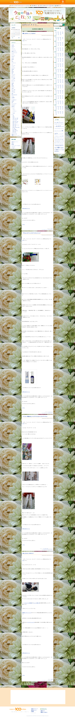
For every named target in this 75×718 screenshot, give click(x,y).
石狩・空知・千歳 (15, 119)
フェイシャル (14, 50)
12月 (56, 37)
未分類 (52, 679)
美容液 (13, 69)
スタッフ (13, 87)
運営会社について (33, 710)
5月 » (19, 37)
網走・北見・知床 (15, 130)
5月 (60, 33)
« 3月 (12, 37)
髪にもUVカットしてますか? (29, 33)
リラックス (13, 65)
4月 (62, 33)
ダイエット (57, 136)
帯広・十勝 (14, 126)
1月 (60, 34)
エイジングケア (14, 103)
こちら (23, 40)
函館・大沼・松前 (15, 122)
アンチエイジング (14, 52)
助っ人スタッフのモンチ (28, 553)
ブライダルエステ (57, 141)
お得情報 (13, 97)
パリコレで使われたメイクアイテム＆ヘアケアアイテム (35, 416)
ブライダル (13, 92)
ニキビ (13, 57)
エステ (13, 47)
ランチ (59, 144)
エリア (13, 114)
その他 (14, 113)
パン (58, 137)
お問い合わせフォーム (26, 208)
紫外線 (63, 149)
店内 (12, 61)
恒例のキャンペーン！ (15, 141)
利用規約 (32, 711)
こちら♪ (23, 224)
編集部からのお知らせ (44, 712)
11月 (56, 32)
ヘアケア (51, 228)
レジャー (14, 112)
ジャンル (13, 107)
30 (14, 36)
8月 (62, 32)
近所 (12, 73)
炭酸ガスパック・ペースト (16, 135)
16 (14, 33)
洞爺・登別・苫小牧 (15, 121)
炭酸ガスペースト (14, 134)
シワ (55, 136)
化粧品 (13, 83)
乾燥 (56, 145)
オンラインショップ (30, 622)
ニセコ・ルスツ (15, 120)
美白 (12, 70)
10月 (58, 32)
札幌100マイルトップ (34, 708)
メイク (57, 144)
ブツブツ (13, 66)
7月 (56, 33)
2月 (58, 34)
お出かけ (13, 56)
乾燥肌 (58, 145)
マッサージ (60, 142)
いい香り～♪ (13, 148)
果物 (12, 84)
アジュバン (61, 122)
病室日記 (13, 106)
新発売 (13, 71)
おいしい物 (13, 89)
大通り (59, 147)
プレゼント (13, 75)
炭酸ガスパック (14, 51)
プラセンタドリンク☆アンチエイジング (31, 233)
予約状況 (60, 145)
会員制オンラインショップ (26, 612)
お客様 (13, 101)
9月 (60, 32)
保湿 (62, 145)
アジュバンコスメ (14, 133)
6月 (58, 33)
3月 (56, 34)
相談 (12, 93)
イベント (13, 98)
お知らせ (13, 46)
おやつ (55, 122)
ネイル (13, 96)
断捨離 (13, 144)
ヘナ (12, 64)
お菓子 (13, 88)
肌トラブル (13, 80)
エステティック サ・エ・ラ (29, 24)
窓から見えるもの (14, 94)
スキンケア (13, 74)
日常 (12, 102)
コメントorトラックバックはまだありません (47, 229)
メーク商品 (13, 78)
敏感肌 (13, 59)
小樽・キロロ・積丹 (15, 118)
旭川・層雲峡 (14, 129)
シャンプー (13, 55)
